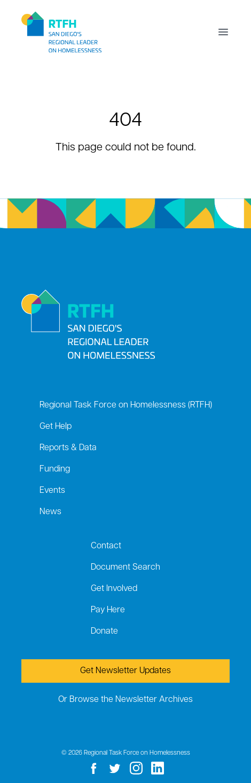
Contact (106, 546)
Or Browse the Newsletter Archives (125, 700)
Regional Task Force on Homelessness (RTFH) (126, 405)
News (50, 512)
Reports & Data (68, 448)
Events (52, 490)
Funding (55, 469)
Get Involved (114, 589)
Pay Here (108, 610)
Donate (104, 631)
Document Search (125, 567)
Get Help (56, 426)
